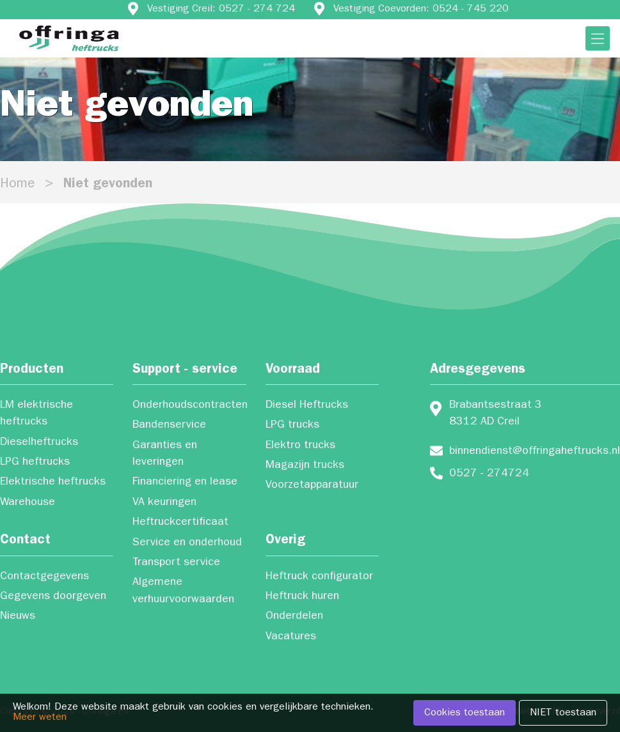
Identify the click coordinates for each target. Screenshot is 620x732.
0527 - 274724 (489, 474)
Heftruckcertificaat (180, 523)
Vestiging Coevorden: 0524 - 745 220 (421, 9)
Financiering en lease (184, 482)
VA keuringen (164, 503)
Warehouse (27, 503)
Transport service (176, 563)
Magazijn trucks (305, 466)
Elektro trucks (300, 446)
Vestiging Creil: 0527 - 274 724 (221, 9)
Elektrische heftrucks (53, 482)
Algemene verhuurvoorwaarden (183, 591)
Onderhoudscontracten (189, 406)
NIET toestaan (563, 713)
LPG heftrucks (35, 463)
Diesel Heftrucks (307, 406)
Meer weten (40, 718)
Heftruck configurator (319, 577)
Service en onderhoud (187, 543)
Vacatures (291, 637)
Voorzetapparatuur (312, 486)
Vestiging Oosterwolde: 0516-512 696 (328, 29)
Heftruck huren (302, 597)
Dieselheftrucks (39, 443)
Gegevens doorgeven (53, 597)
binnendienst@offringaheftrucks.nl (534, 452)
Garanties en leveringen (164, 454)
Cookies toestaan (464, 713)
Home (17, 185)
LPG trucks (292, 426)
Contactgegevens (44, 577)
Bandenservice (169, 426)
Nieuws (17, 617)
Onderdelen (294, 617)
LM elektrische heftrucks (36, 414)
